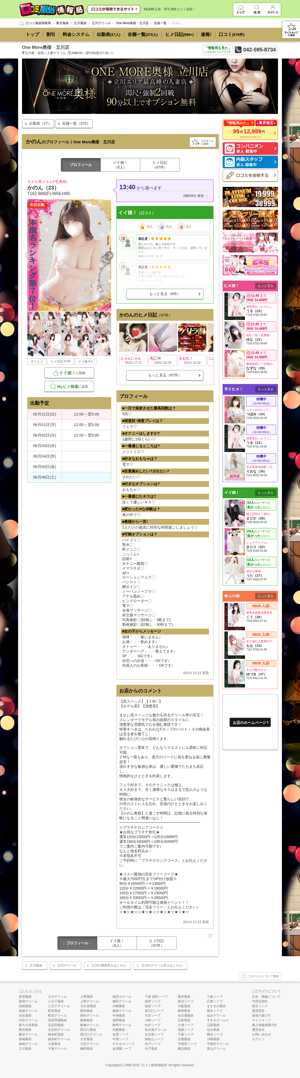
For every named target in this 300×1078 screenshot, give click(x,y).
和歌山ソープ (154, 1039)
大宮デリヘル (89, 1044)
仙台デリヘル (216, 1015)
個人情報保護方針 (264, 1025)
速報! (206, 34)
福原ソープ (152, 1006)
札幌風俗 (118, 1030)
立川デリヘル (66, 965)
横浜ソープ (215, 1034)
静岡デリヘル (121, 1025)
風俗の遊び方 (261, 1015)
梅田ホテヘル (121, 996)
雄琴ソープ (152, 1001)
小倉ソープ (215, 996)
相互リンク (260, 1006)
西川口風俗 (88, 1030)
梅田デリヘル (121, 1001)
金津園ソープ (121, 1048)
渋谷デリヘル (28, 1020)
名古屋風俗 (186, 1015)
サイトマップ (261, 1020)
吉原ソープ (120, 1034)
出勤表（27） (40, 123)
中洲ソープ (120, 1039)
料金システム (76, 34)
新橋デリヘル (28, 1044)
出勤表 (108, 34)
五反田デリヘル (59, 1030)
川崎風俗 (213, 1039)
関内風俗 (86, 1011)
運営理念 (258, 1011)
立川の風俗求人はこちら (109, 965)
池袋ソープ (186, 1030)
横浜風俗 (184, 1048)
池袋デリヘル (28, 1011)
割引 (50, 34)
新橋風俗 (25, 1039)
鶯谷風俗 (25, 1030)
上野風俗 (86, 996)
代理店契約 (260, 1001)
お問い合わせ (261, 1034)
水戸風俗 (151, 1048)
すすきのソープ (123, 1044)
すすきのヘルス (218, 1020)
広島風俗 (184, 1020)
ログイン (258, 1039)
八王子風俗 (56, 1001)
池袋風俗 (25, 1006)
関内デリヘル (89, 1015)
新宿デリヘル (28, 1001)
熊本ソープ (215, 1011)
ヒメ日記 (179, 34)
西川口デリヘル (91, 1034)
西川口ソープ (154, 1011)
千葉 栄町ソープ (156, 996)
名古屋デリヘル (156, 1030)
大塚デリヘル (57, 1048)
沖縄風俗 (118, 1006)
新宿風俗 (25, 996)
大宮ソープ (152, 1015)
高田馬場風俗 (57, 1020)
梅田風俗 (86, 1048)
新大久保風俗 (28, 1025)
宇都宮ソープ (187, 1044)
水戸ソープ (152, 1044)
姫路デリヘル (121, 1011)
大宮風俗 (86, 1039)
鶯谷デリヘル (28, 1034)
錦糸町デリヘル (59, 1039)
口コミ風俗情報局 (154, 1065)
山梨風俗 (213, 1025)
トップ (32, 34)
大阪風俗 (184, 1006)
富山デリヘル (216, 1048)
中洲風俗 (118, 1015)
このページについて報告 (260, 976)
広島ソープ (215, 1001)
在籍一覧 (143, 34)
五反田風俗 (56, 1025)
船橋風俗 (86, 1020)
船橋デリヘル (89, 1025)
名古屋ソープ (154, 1034)
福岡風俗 (118, 1020)
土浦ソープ (186, 1025)
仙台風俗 (213, 1030)
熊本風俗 (184, 996)
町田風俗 (54, 1011)
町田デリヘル (57, 1015)
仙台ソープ (152, 1025)
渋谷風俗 (25, 1015)
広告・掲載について (266, 996)
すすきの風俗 (216, 1006)
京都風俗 (184, 1039)
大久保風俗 (88, 1006)
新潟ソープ (186, 1001)
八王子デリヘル (59, 1006)
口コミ (231, 34)
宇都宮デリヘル (218, 1044)
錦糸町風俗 (56, 1034)
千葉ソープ (186, 1034)
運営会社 (258, 1030)
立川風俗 (36, 965)
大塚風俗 (54, 1044)
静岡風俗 (184, 1011)
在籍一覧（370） (76, 123)
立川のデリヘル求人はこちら (161, 965)
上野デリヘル (89, 1001)
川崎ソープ (152, 1020)
